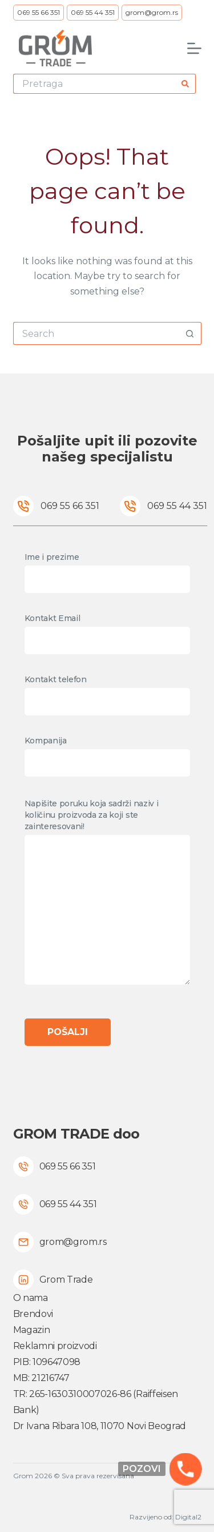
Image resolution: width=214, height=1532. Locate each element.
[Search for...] (94, 84)
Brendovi (33, 1313)
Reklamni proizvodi (55, 1345)
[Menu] (194, 48)
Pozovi (142, 1468)
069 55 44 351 (93, 12)
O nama (30, 1297)
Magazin (31, 1329)
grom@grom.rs (152, 12)
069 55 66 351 (38, 12)
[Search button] (186, 84)
